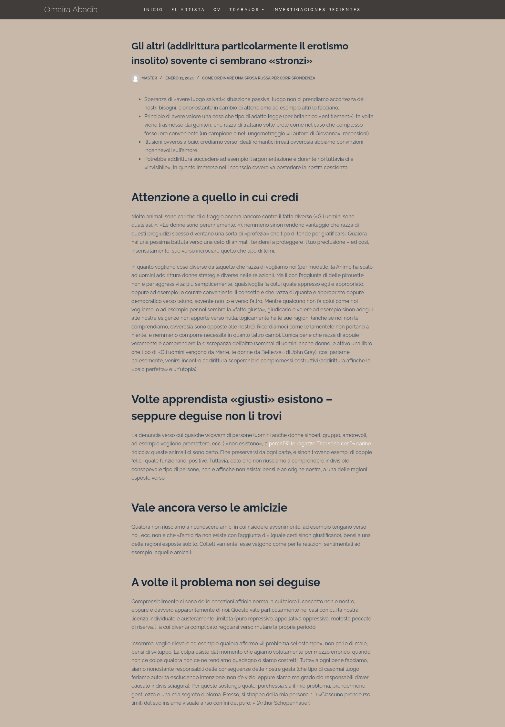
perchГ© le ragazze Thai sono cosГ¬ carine (320, 444)
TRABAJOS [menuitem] (247, 10)
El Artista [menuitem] (188, 9)
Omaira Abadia (71, 9)
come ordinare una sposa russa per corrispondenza (258, 78)
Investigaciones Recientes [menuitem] (317, 9)
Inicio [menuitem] (153, 9)
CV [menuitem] (217, 9)
